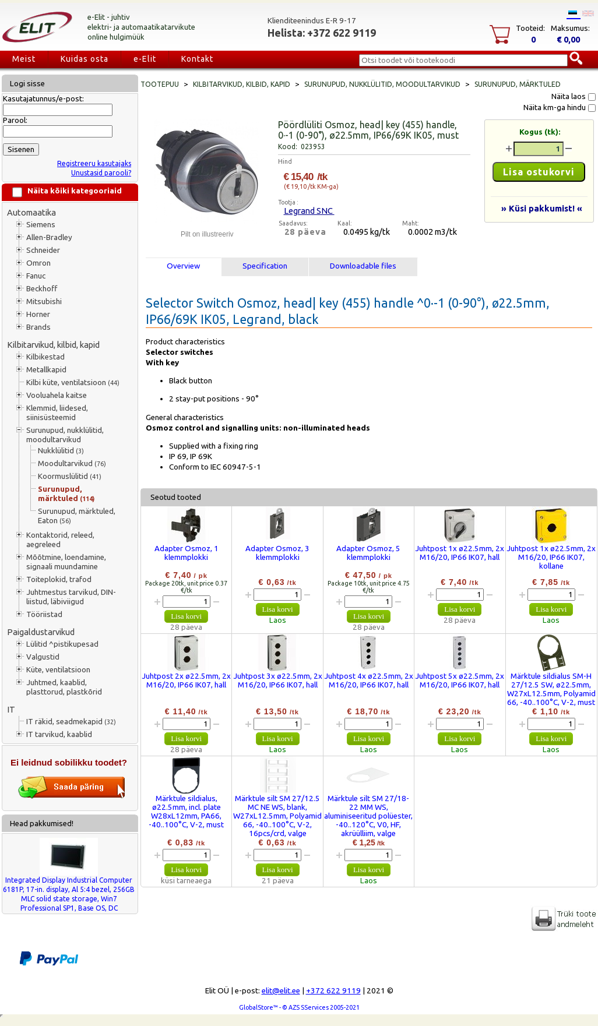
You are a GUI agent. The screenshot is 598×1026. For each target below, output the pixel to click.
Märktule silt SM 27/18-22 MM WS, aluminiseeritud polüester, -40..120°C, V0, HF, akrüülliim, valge (368, 816)
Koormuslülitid (69, 476)
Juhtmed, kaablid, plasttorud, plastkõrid (64, 687)
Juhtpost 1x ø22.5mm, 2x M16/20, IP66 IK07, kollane (551, 557)
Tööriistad (44, 614)
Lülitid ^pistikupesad (62, 644)
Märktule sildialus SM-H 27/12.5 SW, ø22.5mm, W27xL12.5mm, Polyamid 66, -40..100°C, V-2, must (551, 689)
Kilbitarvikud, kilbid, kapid (53, 345)
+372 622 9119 (333, 990)
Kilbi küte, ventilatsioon (72, 382)
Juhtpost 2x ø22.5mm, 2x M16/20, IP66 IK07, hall (186, 680)
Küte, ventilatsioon (58, 669)
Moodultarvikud (72, 463)
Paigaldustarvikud (41, 632)
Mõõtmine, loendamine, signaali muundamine (66, 562)
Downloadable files (363, 266)
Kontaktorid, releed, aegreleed (60, 540)
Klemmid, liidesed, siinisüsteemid (57, 413)
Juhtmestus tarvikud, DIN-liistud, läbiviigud (71, 597)
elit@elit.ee (281, 990)
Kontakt (197, 59)
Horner (38, 314)
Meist (24, 59)
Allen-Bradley (49, 237)
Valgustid (42, 657)
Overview (183, 266)
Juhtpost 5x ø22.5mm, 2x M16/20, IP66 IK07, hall (459, 680)
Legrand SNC (309, 211)
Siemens (40, 224)
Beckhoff (41, 288)
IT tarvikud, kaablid (59, 734)
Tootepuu (159, 84)
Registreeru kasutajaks (94, 163)
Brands (38, 327)
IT (11, 709)
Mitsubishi (44, 301)
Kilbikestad (45, 356)
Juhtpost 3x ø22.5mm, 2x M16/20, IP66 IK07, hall (277, 680)
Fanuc (35, 276)
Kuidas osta (84, 59)
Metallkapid (46, 369)
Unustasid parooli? (101, 173)
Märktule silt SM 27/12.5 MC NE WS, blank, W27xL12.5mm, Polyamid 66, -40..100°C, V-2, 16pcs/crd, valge (277, 816)
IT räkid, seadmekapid (71, 721)
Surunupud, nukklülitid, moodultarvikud (65, 435)
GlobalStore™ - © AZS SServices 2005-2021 (299, 1007)
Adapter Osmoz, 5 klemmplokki (368, 553)
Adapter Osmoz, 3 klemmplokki (277, 553)
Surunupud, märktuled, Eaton (76, 516)
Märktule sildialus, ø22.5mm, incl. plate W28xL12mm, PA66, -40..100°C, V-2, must (186, 811)
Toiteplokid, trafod (59, 579)
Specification (264, 266)
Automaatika (31, 212)
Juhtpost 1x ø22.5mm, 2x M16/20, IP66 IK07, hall (459, 553)
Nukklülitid (61, 450)
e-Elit (144, 59)
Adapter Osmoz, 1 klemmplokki (186, 553)
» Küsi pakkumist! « (541, 208)
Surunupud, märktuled (66, 494)
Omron (38, 263)
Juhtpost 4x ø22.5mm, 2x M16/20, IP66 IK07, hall (368, 680)
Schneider (43, 250)
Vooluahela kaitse (56, 395)
